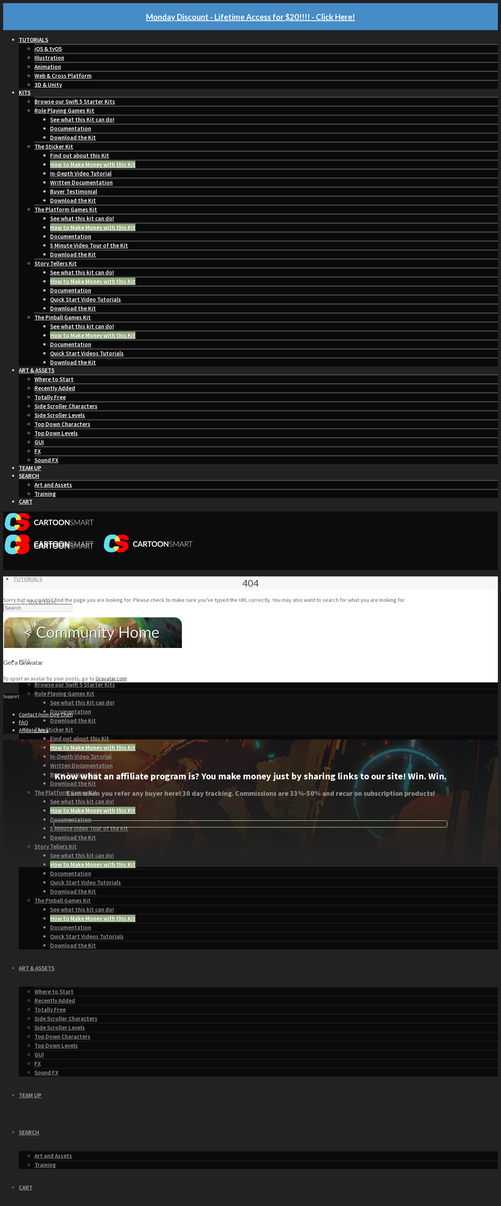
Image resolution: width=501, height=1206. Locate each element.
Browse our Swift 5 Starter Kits (74, 101)
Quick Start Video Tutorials (85, 299)
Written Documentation (81, 182)
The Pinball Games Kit (62, 317)
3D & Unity (48, 84)
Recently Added (54, 388)
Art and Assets (53, 484)
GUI (39, 442)
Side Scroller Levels (59, 415)
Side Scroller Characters (65, 406)
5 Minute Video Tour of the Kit (89, 245)
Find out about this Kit (79, 155)
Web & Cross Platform (63, 75)
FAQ (23, 722)
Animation (47, 66)
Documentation (70, 128)
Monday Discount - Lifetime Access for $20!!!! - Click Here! (250, 17)
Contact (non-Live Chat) (46, 714)
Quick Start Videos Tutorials (87, 353)
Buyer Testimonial (73, 191)
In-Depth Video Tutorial (81, 173)
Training (45, 493)
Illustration (49, 57)
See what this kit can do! (82, 218)
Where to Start (54, 379)
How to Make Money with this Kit (92, 164)
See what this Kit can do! (82, 119)
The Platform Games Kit (65, 209)
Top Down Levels (56, 433)
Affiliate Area (34, 730)
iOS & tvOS (48, 48)
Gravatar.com (111, 678)
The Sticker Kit (53, 146)
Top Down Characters (62, 424)
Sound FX (46, 460)
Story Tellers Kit (55, 263)
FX (37, 451)
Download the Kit (73, 137)
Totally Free (50, 397)
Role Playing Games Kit (64, 110)
